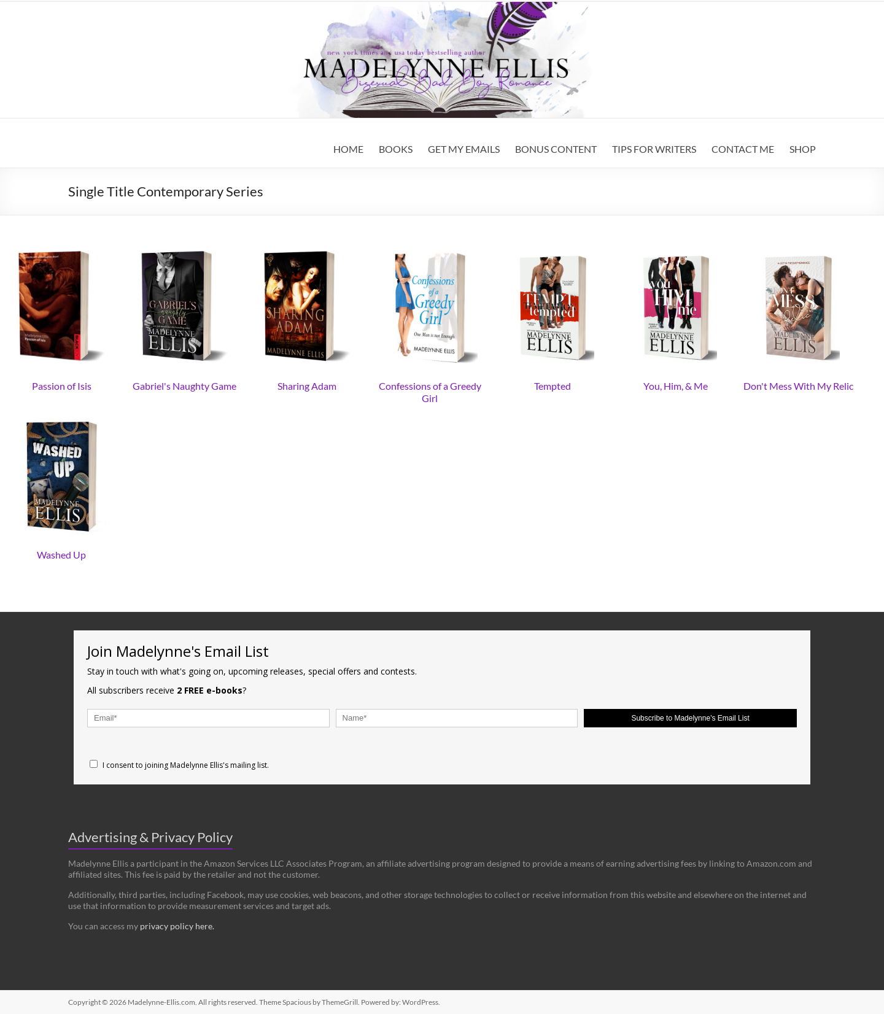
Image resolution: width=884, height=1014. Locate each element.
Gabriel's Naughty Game (184, 386)
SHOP (802, 149)
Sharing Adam (306, 386)
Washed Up (61, 554)
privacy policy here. (177, 926)
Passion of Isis (61, 386)
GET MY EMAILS (464, 149)
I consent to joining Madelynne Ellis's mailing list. (179, 765)
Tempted (552, 386)
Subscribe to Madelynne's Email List (690, 718)
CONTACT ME (742, 149)
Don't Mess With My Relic (798, 386)
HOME (348, 149)
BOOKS (396, 149)
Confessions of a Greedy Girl (430, 392)
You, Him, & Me (675, 386)
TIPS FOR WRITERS (654, 149)
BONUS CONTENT (556, 149)
